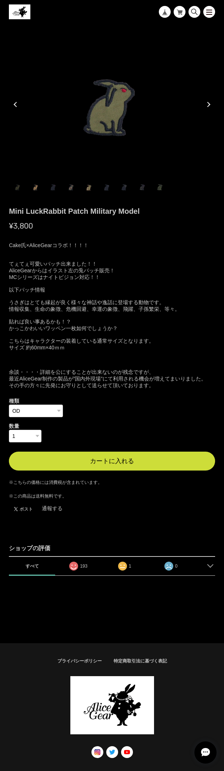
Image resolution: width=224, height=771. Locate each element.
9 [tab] (160, 187)
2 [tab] (35, 187)
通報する (52, 508)
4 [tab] (71, 187)
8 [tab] (142, 187)
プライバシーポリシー (79, 661)
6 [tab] (106, 187)
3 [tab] (53, 187)
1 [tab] (17, 187)
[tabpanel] (112, 104)
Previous (16, 104)
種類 (14, 401)
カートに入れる (112, 461)
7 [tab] (124, 187)
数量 (14, 426)
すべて (32, 566)
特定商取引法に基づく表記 (140, 661)
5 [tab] (88, 187)
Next (207, 104)
